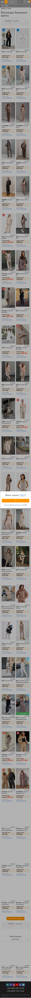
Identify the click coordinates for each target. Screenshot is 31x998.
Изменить (6, 505)
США (22, 495)
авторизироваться (17, 505)
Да (15, 500)
